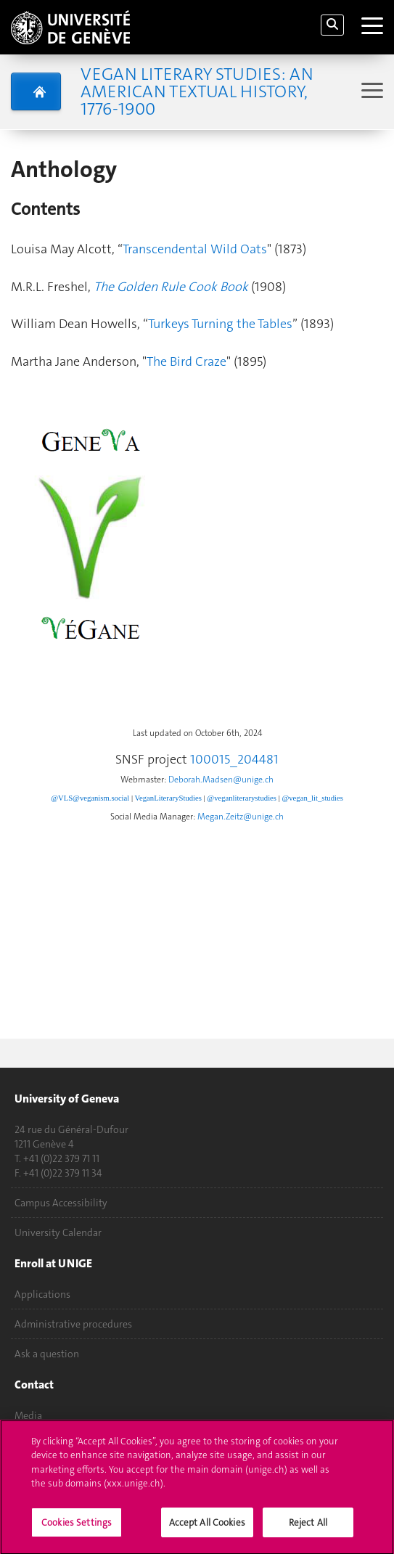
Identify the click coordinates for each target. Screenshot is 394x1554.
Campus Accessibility (61, 1202)
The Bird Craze (186, 361)
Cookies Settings (76, 1529)
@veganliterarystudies (241, 798)
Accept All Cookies (207, 1529)
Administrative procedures (73, 1323)
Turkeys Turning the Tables (220, 323)
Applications (42, 1294)
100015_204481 (234, 759)
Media (28, 1415)
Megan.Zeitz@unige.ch (240, 816)
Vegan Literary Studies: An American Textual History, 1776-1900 (197, 91)
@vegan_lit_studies (312, 798)
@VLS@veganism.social (90, 798)
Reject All (308, 1529)
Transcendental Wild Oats (195, 249)
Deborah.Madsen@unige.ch (221, 779)
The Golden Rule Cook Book (171, 286)
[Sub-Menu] (370, 92)
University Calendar (58, 1232)
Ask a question (47, 1353)
